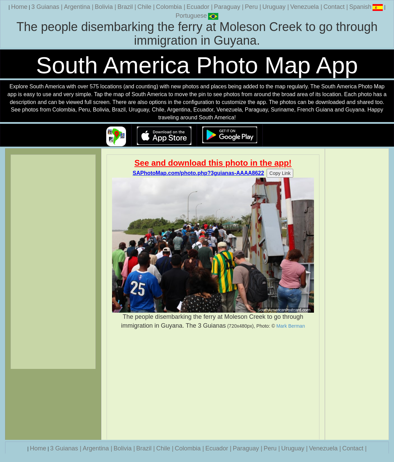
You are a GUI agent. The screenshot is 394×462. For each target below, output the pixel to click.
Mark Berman (290, 326)
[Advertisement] (213, 384)
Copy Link (279, 173)
